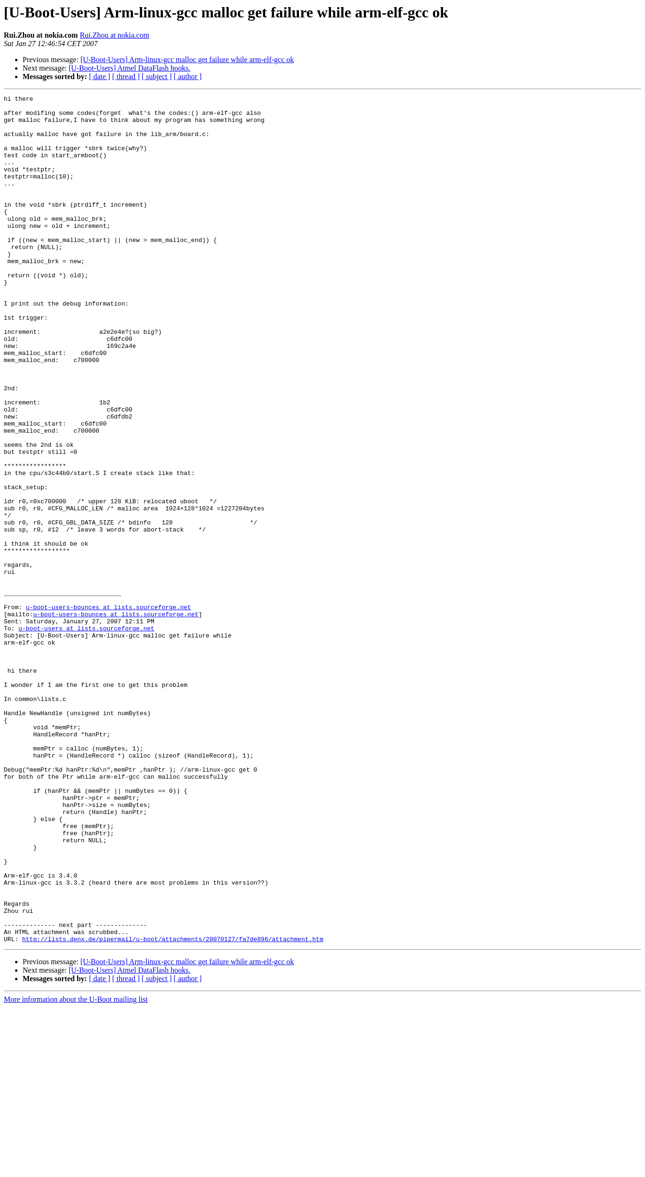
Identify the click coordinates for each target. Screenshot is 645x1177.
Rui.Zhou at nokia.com (114, 35)
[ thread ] (126, 77)
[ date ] (99, 77)
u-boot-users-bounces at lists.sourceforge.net (108, 710)
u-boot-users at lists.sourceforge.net (86, 735)
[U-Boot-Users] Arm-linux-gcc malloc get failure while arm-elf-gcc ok (187, 60)
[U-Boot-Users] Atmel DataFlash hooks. (130, 68)
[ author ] (188, 77)
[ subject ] (157, 77)
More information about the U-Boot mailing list (76, 1169)
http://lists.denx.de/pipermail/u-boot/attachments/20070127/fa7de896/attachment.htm (172, 1108)
